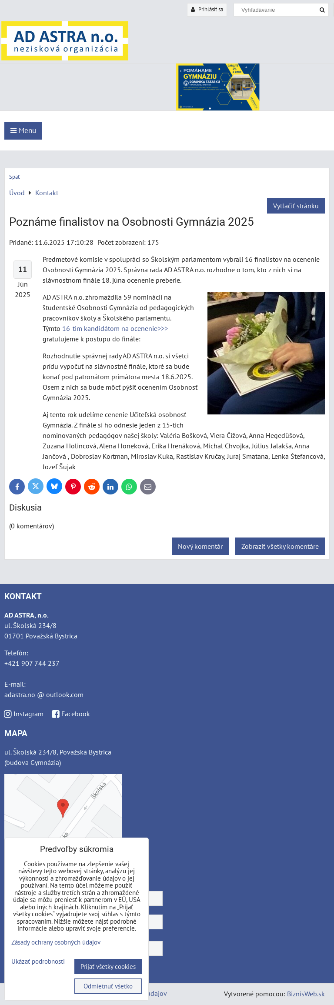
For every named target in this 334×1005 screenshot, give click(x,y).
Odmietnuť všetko (108, 986)
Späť (14, 176)
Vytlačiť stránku (296, 205)
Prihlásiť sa (207, 9)
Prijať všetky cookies (108, 966)
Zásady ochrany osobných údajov (55, 942)
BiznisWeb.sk (306, 993)
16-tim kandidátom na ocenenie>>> (115, 328)
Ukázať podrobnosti (38, 961)
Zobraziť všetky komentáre (280, 546)
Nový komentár (200, 546)
